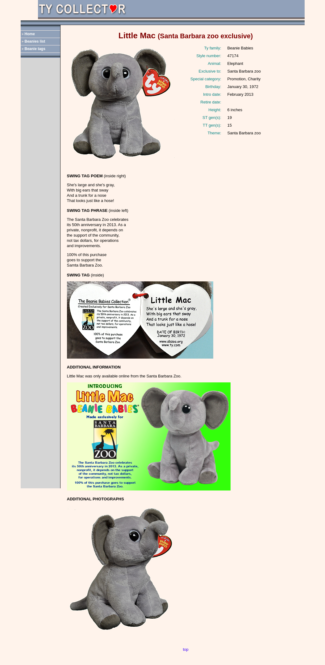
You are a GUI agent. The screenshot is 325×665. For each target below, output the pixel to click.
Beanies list (35, 41)
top (185, 649)
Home (30, 34)
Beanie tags (35, 49)
